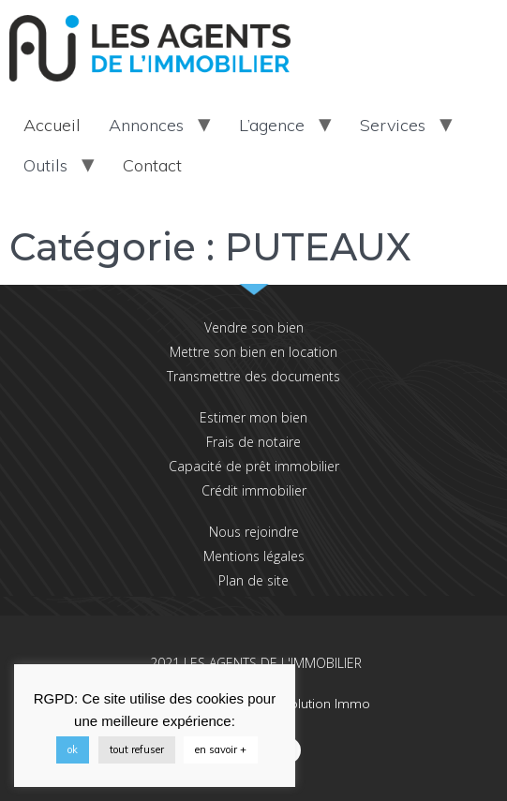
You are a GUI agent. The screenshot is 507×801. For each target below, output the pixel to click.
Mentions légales (254, 556)
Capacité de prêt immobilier (254, 466)
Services (392, 125)
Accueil (52, 125)
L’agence (272, 125)
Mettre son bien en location (253, 352)
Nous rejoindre (254, 532)
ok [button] (72, 749)
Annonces (146, 125)
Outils (45, 165)
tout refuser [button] (137, 749)
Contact (152, 165)
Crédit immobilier (253, 490)
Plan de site (253, 580)
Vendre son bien (254, 327)
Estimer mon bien (253, 417)
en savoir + (220, 749)
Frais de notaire (253, 442)
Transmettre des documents (253, 376)
